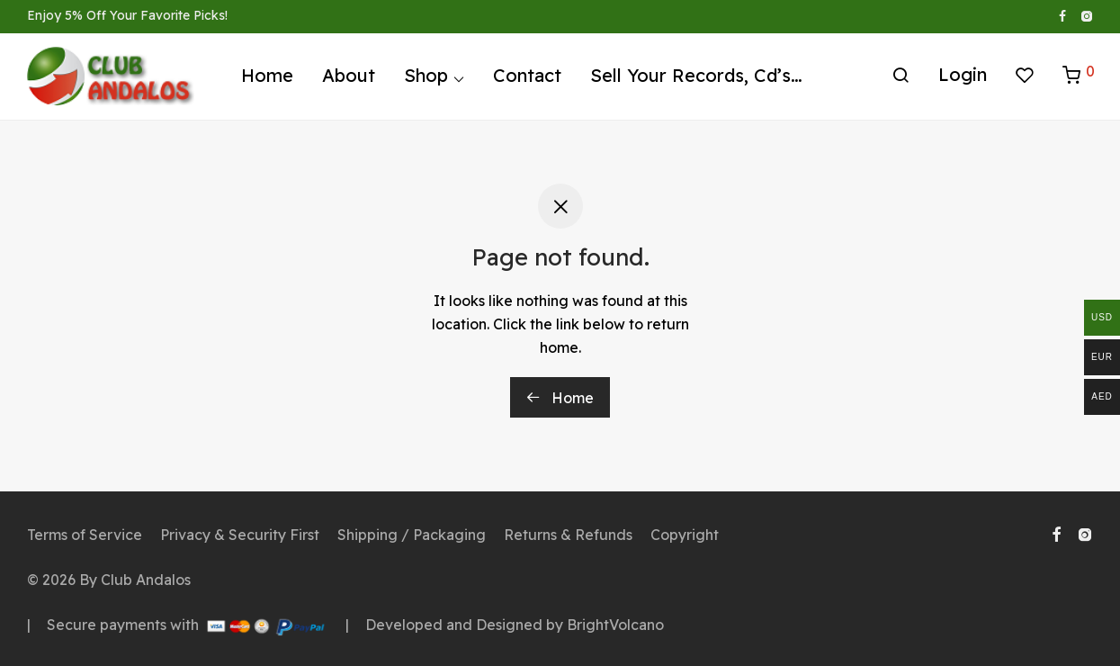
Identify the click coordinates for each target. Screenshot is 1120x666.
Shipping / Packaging (411, 535)
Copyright (684, 535)
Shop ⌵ (434, 79)
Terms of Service (84, 535)
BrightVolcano (615, 625)
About (348, 79)
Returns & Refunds (568, 535)
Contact (527, 79)
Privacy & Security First (239, 535)
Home (267, 79)
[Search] (900, 79)
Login (962, 78)
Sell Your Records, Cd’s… (696, 79)
